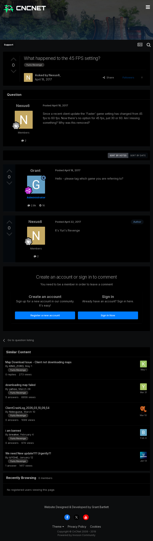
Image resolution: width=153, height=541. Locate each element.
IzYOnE (13, 457)
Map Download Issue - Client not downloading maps (38, 362)
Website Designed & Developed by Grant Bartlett (76, 507)
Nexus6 (54, 75)
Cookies (95, 526)
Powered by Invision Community (76, 535)
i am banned (13, 430)
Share (108, 77)
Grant (35, 170)
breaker (14, 434)
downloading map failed (20, 385)
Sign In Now (108, 315)
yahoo (13, 389)
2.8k (31, 205)
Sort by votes (118, 155)
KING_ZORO (16, 366)
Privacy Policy (77, 526)
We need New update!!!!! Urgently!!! (28, 453)
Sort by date (138, 155)
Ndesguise (15, 411)
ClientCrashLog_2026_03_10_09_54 (27, 407)
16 (42, 205)
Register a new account (45, 315)
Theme (58, 526)
